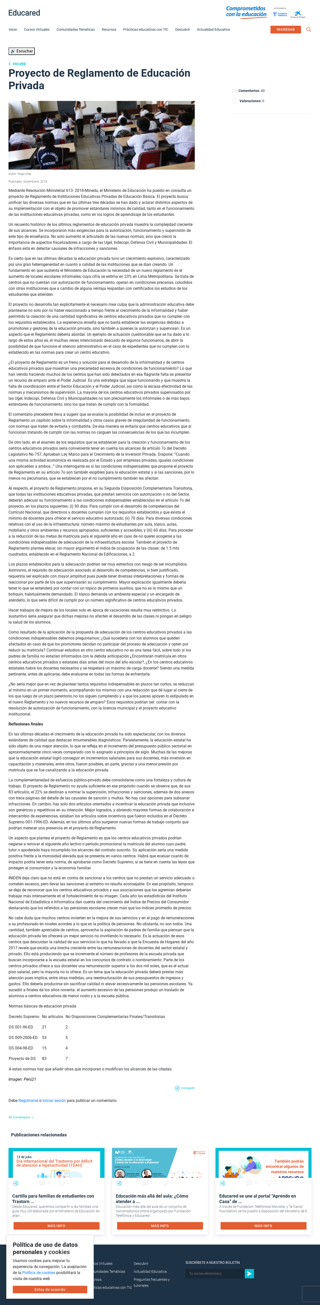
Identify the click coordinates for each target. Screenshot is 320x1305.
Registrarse (28, 1100)
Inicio (13, 29)
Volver (19, 64)
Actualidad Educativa (213, 29)
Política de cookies (38, 1272)
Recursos (109, 29)
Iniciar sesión (54, 1100)
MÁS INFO (56, 1226)
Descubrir (182, 29)
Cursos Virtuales (37, 29)
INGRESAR (286, 29)
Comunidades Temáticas (75, 29)
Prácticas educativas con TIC (145, 29)
